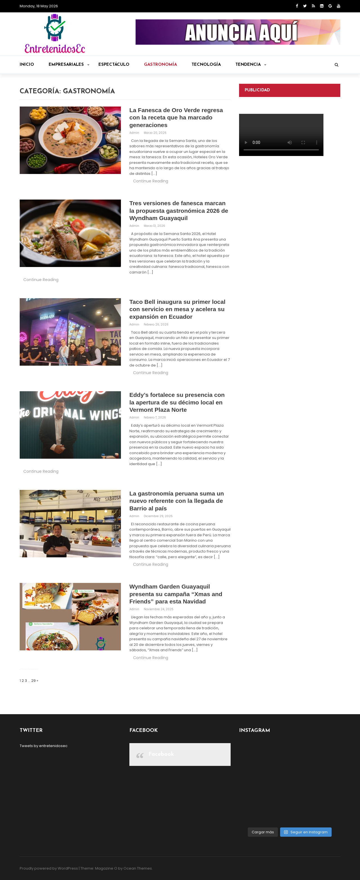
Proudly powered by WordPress (49, 868)
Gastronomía (160, 65)
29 (33, 680)
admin (134, 133)
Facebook (161, 754)
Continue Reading (150, 181)
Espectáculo (113, 65)
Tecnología (206, 65)
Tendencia (250, 65)
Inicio (27, 65)
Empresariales (69, 65)
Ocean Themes (137, 868)
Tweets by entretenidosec (44, 745)
